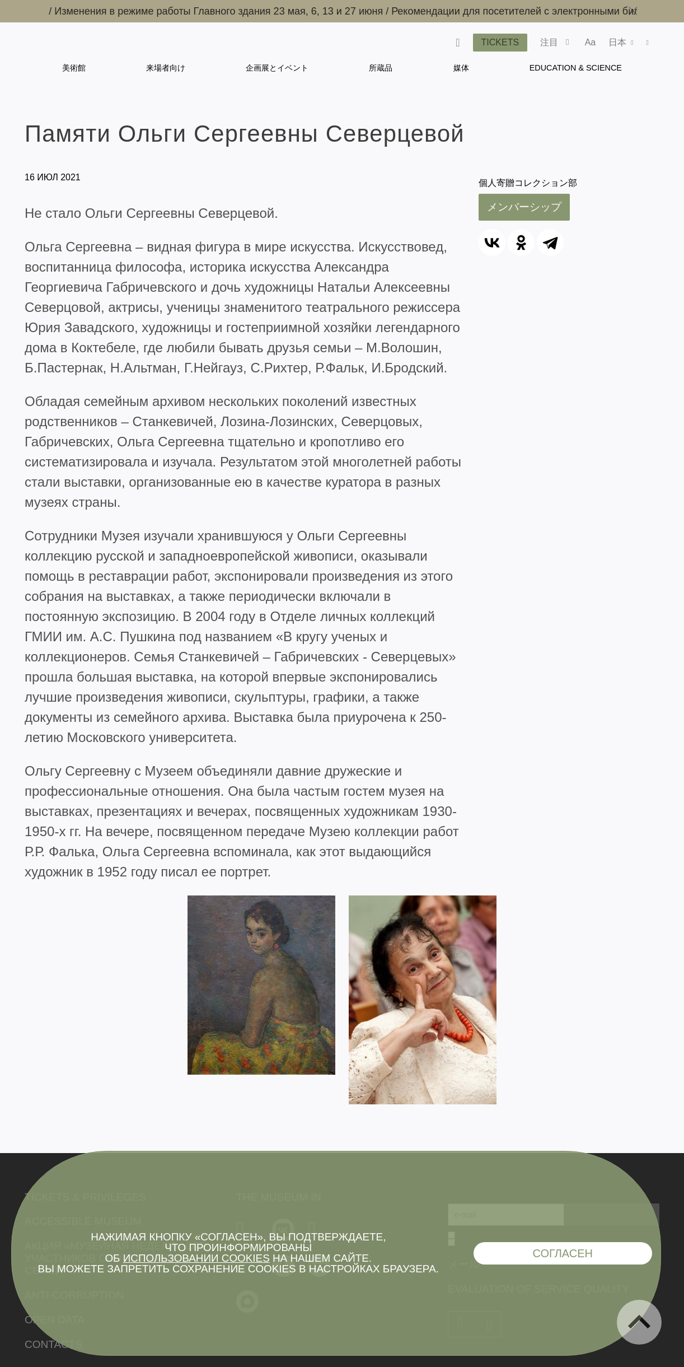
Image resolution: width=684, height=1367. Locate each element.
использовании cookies (196, 1258)
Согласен (562, 1253)
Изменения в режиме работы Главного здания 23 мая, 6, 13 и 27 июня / (228, 11)
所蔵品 (380, 67)
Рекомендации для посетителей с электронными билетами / (539, 11)
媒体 (461, 67)
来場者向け (165, 67)
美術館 (74, 67)
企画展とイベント (277, 67)
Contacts (53, 1344)
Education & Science (576, 67)
